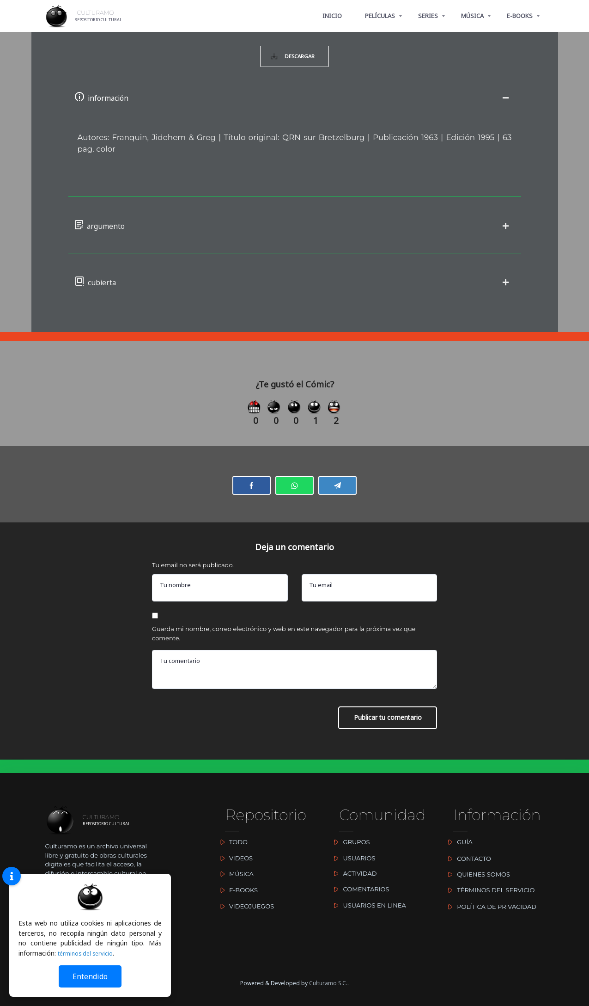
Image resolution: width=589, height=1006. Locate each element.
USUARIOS (352, 858)
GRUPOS (350, 842)
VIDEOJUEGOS (245, 906)
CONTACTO (467, 858)
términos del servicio (89, 953)
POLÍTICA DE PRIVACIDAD (490, 906)
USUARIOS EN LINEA (368, 905)
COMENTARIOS (359, 889)
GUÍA (458, 842)
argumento (116, 233)
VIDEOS (234, 858)
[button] (294, 102)
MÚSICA (472, 16)
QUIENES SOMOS (477, 874)
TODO (231, 842)
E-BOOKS (520, 16)
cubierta (107, 293)
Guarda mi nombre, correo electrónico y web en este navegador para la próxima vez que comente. (284, 651)
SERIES (428, 16)
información (120, 102)
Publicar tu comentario (386, 735)
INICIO (332, 16)
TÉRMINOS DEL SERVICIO (489, 890)
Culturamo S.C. (328, 983)
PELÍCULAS (380, 16)
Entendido (90, 976)
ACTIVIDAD (353, 873)
